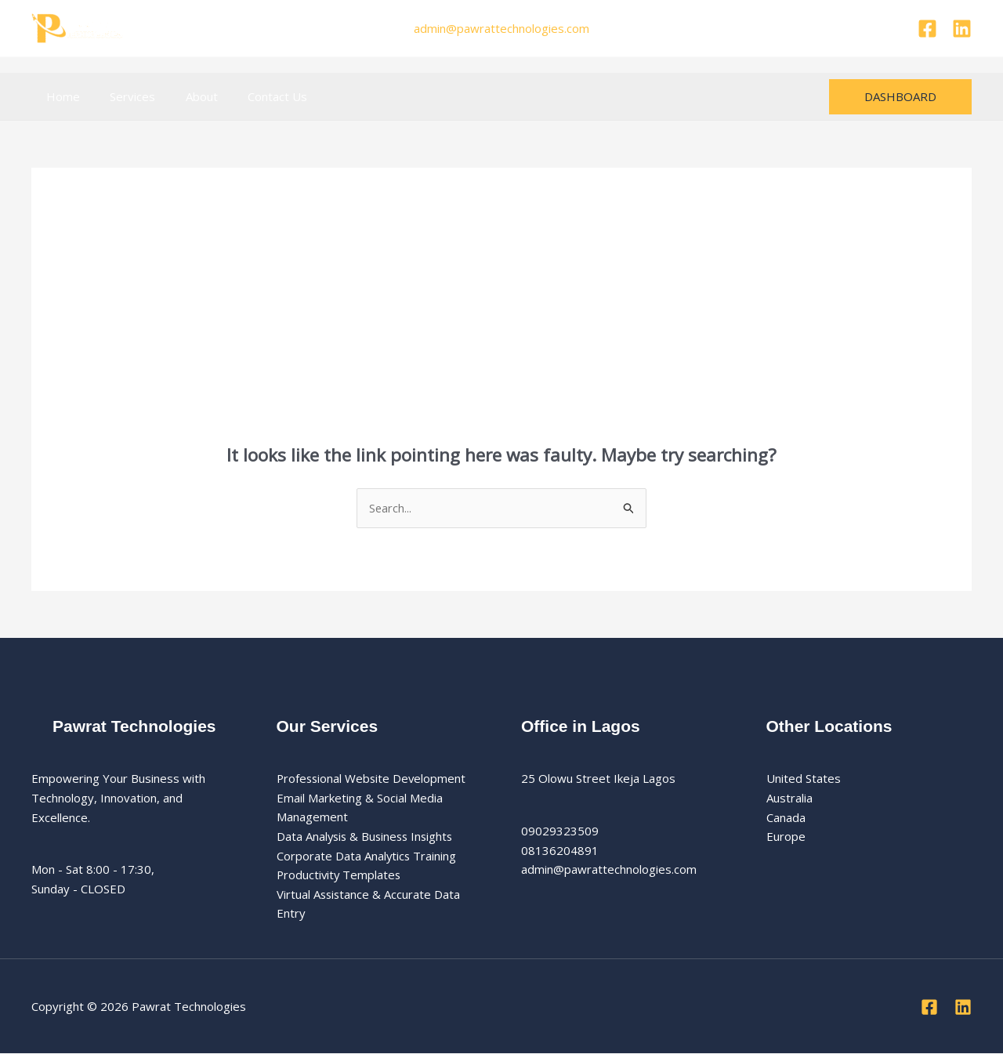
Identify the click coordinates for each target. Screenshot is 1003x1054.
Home (60, 96)
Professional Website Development (373, 778)
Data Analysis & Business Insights (367, 837)
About (185, 96)
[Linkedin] (962, 28)
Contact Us (254, 96)
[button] (900, 96)
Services (123, 96)
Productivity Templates (340, 875)
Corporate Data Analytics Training (367, 856)
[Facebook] (927, 28)
